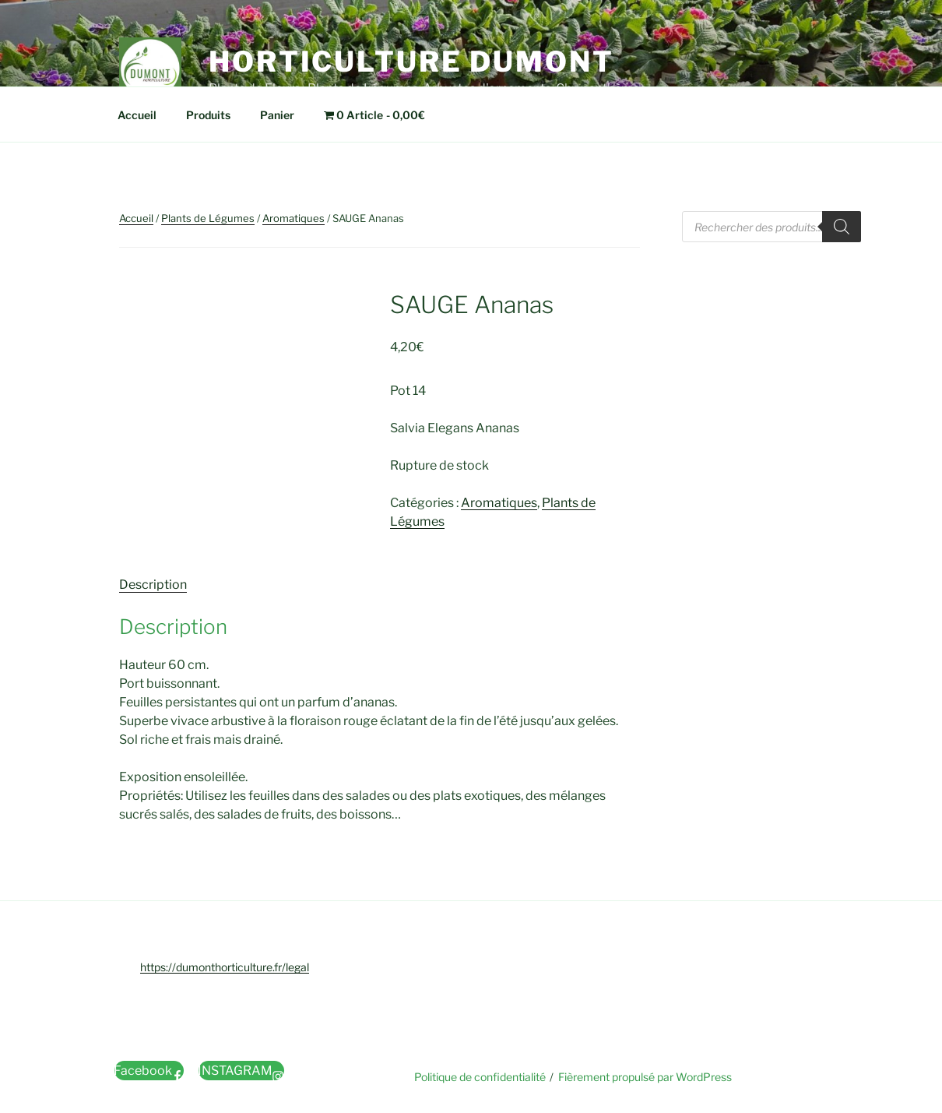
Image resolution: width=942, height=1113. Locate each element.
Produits (208, 115)
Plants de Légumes (208, 218)
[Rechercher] (841, 226)
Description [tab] (153, 584)
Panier (277, 115)
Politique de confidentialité (480, 1076)
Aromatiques (293, 218)
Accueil (137, 115)
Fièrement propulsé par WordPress (645, 1076)
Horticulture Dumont (411, 61)
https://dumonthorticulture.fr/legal (224, 967)
